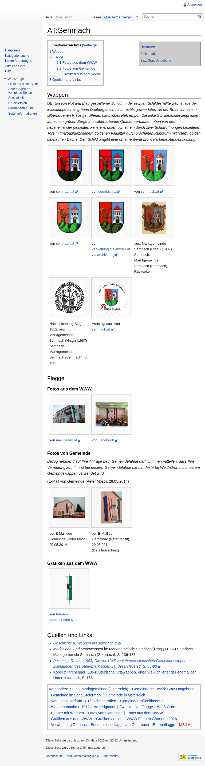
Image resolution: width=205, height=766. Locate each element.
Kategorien (58, 689)
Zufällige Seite (15, 66)
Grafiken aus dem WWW (71, 719)
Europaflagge (164, 725)
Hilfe (8, 71)
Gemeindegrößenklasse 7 (141, 701)
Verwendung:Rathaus (69, 725)
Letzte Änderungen (18, 61)
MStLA (184, 725)
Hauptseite (12, 50)
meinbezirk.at (66, 440)
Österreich (147, 47)
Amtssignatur (105, 707)
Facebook (106, 440)
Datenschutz (54, 755)
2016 (173, 719)
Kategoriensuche (17, 56)
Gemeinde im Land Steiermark (76, 695)
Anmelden (194, 4)
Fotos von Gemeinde (105, 713)
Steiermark (148, 54)
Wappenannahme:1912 (70, 707)
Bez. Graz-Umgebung (155, 60)
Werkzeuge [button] (16, 79)
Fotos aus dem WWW (145, 713)
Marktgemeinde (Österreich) (105, 689)
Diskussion (64, 17)
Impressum (111, 755)
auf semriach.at (85, 643)
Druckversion (17, 103)
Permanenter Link (21, 108)
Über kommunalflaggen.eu (82, 755)
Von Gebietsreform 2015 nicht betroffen (83, 701)
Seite (48, 17)
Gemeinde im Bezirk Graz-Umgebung (163, 689)
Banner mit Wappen (67, 713)
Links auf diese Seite (23, 84)
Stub (74, 689)
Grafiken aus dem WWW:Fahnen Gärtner (130, 719)
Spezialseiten (17, 98)
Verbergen (90, 45)
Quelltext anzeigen (118, 17)
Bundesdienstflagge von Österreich (120, 725)
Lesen (96, 17)
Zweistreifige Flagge (136, 707)
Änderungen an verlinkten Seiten (20, 91)
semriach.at (65, 191)
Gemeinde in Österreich (125, 695)
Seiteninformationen (22, 113)
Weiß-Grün (166, 707)
